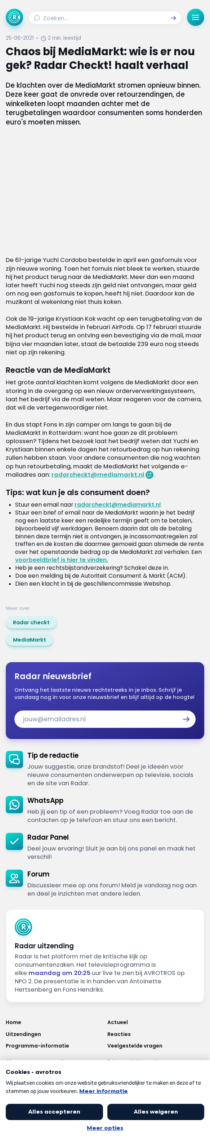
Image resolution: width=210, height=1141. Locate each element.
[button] (173, 18)
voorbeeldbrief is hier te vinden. (61, 560)
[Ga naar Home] (14, 17)
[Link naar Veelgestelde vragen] (156, 1045)
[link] (31, 622)
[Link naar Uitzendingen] (54, 1034)
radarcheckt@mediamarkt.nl (98, 475)
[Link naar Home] (54, 1022)
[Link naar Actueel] (156, 1022)
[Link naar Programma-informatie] (54, 1045)
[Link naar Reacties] (156, 1034)
